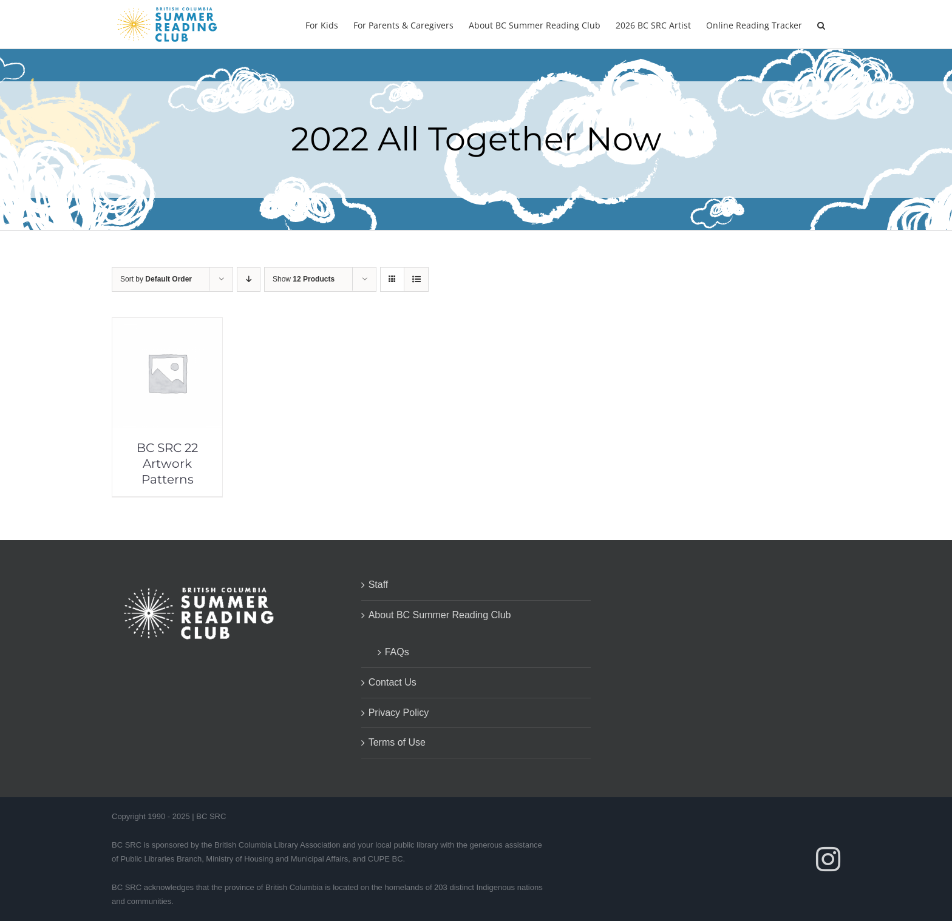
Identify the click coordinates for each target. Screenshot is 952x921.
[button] (821, 24)
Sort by (156, 279)
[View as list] (416, 279)
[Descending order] (248, 279)
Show (304, 279)
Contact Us (392, 682)
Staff (379, 584)
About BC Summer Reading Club (440, 615)
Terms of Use (397, 742)
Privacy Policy (399, 712)
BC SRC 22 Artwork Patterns (167, 463)
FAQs (397, 652)
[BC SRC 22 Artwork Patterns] (167, 326)
